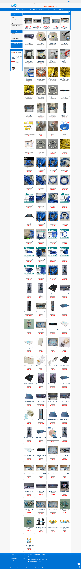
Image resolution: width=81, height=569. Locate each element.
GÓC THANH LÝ (15, 40)
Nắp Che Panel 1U (41, 491)
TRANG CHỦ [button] (16, 9)
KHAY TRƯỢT (14, 17)
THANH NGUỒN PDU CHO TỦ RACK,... (16, 28)
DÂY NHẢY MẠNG (15, 38)
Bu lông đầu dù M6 (29, 527)
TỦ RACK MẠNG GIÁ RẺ (16, 43)
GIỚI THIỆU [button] (23, 9)
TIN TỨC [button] (48, 9)
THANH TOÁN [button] (41, 9)
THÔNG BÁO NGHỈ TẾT (18, 62)
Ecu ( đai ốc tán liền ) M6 (64, 509)
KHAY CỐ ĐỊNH (15, 19)
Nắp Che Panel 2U (52, 491)
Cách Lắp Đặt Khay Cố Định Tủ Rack (16, 65)
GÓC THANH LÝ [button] (62, 9)
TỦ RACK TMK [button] (54, 9)
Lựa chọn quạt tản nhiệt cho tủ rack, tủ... (18, 68)
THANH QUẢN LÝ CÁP (16, 25)
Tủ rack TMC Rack (39, 567)
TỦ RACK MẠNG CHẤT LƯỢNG (16, 47)
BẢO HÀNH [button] (35, 9)
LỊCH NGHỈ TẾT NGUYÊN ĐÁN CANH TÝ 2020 (16, 53)
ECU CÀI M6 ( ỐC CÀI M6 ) (16, 23)
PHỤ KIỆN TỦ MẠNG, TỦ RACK (16, 15)
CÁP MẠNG (14, 33)
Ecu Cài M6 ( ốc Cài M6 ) (29, 509)
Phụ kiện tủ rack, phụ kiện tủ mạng (24, 567)
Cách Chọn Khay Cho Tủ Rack (19, 57)
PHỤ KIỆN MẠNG (15, 31)
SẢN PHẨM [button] (29, 9)
